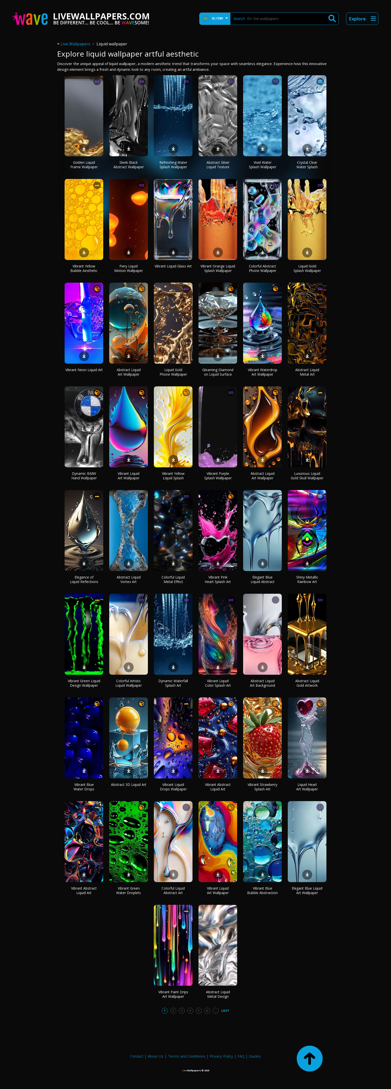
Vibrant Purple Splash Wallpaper (218, 475)
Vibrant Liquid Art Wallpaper (128, 475)
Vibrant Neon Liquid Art (84, 369)
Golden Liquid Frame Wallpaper (84, 164)
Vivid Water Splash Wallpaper (262, 164)
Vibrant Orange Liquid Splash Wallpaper (217, 268)
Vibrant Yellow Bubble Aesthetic (84, 268)
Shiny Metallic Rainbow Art (307, 579)
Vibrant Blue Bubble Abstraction (262, 890)
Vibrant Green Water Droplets (128, 890)
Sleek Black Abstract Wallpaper (128, 164)
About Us (156, 1056)
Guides (255, 1056)
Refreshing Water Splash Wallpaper (173, 164)
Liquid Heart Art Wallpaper (307, 786)
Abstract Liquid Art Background (262, 683)
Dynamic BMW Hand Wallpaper (84, 475)
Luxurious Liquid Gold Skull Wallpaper (307, 475)
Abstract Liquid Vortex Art (129, 579)
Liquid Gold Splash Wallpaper (307, 268)
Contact (136, 1056)
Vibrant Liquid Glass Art (173, 266)
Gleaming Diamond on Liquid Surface (217, 372)
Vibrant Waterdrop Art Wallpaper (262, 372)
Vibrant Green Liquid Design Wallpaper (84, 683)
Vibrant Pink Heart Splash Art (218, 579)
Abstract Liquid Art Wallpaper (129, 372)
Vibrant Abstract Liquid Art (218, 786)
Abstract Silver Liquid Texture (217, 164)
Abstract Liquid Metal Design (218, 994)
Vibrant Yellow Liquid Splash (173, 475)
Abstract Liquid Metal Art (307, 372)
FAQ (241, 1056)
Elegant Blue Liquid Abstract (263, 579)
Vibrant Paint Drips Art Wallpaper (173, 994)
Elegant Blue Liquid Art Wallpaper (307, 890)
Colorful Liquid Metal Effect (173, 579)
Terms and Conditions (186, 1056)
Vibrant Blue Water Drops (84, 786)
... (215, 1010)
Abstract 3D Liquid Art (128, 784)
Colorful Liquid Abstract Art (173, 890)
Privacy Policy (221, 1056)
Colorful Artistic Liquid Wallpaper (128, 683)
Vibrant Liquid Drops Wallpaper (173, 786)
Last (225, 1010)
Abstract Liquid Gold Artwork (307, 683)
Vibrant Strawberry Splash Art (262, 786)
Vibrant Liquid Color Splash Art (218, 683)
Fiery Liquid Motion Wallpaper (128, 268)
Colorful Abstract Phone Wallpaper (262, 268)
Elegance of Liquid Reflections (84, 579)
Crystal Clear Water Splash (307, 164)
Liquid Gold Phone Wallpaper (173, 372)
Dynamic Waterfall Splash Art (173, 683)
